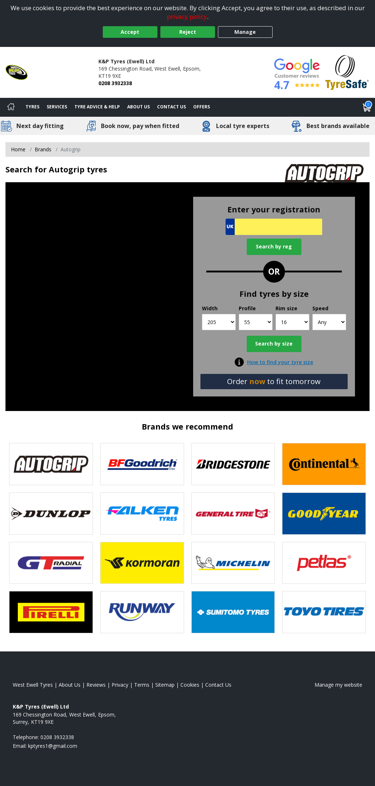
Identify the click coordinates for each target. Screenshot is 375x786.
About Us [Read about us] (70, 684)
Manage (245, 31)
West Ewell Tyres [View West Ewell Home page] (33, 684)
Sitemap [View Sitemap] (165, 684)
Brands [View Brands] (43, 149)
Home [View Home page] (18, 149)
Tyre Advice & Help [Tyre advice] (97, 107)
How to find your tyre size (280, 362)
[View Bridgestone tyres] (233, 464)
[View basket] (367, 107)
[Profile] (256, 322)
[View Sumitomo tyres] (233, 612)
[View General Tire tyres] (233, 513)
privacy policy (187, 16)
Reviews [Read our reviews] (96, 684)
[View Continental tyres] (324, 464)
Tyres (32, 107)
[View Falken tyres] (142, 513)
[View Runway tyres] (142, 612)
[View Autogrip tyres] (51, 464)
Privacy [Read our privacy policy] (120, 684)
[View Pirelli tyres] (51, 612)
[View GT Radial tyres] (51, 563)
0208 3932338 (115, 83)
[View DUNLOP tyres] (51, 513)
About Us (138, 107)
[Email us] (52, 745)
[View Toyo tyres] (324, 612)
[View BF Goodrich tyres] (142, 464)
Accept (130, 31)
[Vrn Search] (274, 227)
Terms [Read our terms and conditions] (141, 684)
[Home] (11, 107)
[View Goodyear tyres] (324, 513)
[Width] (219, 322)
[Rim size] (292, 322)
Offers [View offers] (201, 107)
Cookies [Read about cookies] (189, 684)
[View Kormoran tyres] (142, 563)
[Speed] (329, 322)
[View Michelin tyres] (233, 563)
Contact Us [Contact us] (171, 107)
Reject (187, 31)
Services (57, 107)
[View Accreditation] (347, 71)
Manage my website (338, 684)
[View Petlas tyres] (324, 563)
